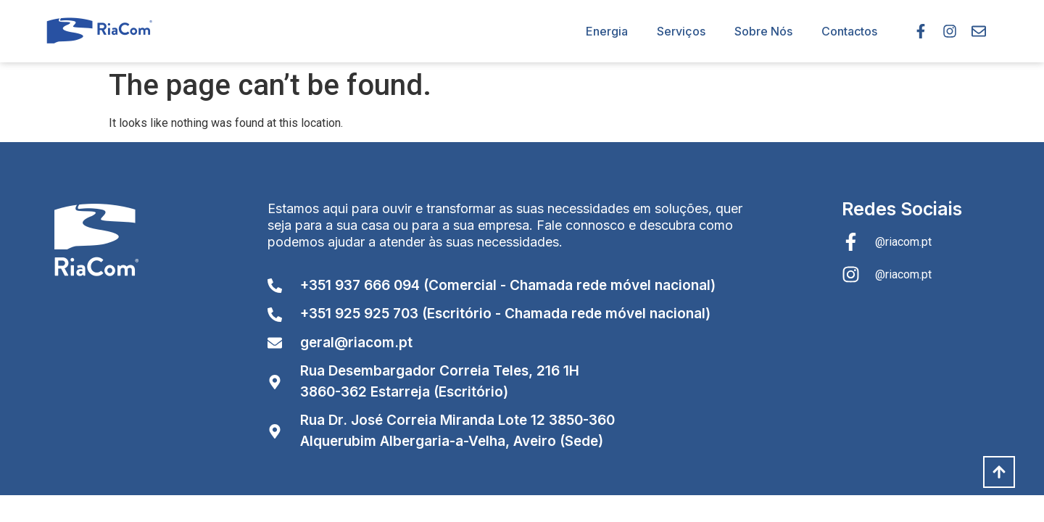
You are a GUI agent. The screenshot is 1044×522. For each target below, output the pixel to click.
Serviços (681, 31)
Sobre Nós (763, 31)
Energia (607, 31)
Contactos (849, 31)
